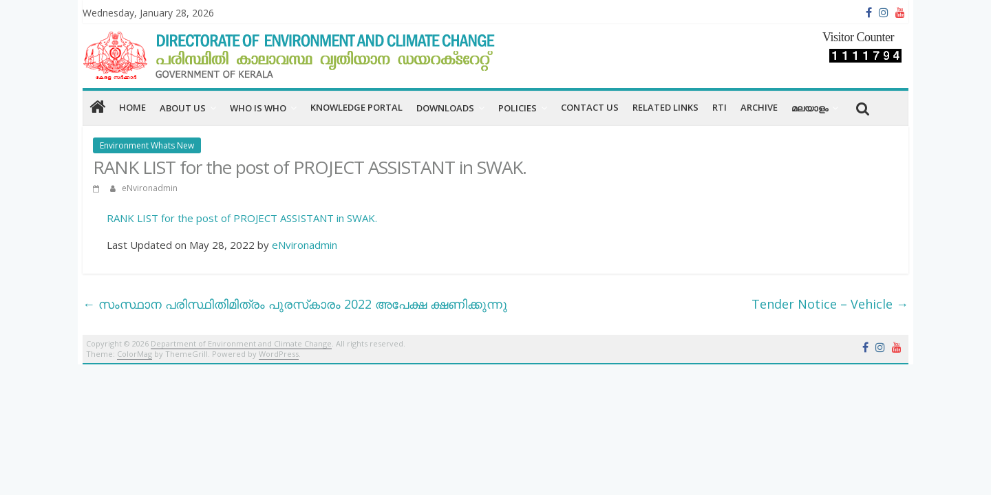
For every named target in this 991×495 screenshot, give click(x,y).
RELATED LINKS (665, 107)
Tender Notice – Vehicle (830, 304)
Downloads (445, 108)
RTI (719, 107)
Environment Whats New (147, 145)
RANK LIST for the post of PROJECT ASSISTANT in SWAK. (242, 218)
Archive (759, 107)
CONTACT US (590, 107)
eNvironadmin (150, 188)
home (132, 107)
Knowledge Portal (356, 107)
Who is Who (258, 108)
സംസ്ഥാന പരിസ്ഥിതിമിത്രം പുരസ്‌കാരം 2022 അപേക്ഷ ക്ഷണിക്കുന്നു (295, 304)
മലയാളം (809, 108)
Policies (517, 108)
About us (183, 108)
